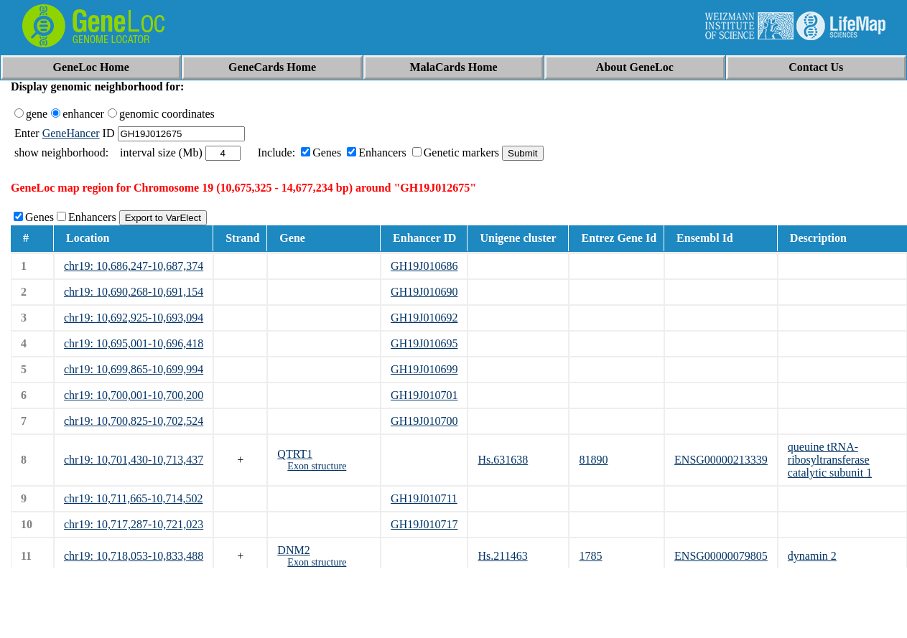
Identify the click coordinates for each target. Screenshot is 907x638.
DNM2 (293, 550)
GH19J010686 (424, 266)
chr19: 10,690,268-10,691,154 (133, 292)
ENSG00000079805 (721, 556)
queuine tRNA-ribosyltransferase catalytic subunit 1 (830, 460)
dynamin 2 (812, 556)
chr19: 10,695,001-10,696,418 (133, 343)
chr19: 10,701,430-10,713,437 (133, 460)
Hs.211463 (502, 556)
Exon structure (316, 466)
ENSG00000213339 (721, 460)
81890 (593, 460)
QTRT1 (294, 454)
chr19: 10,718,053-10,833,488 (133, 556)
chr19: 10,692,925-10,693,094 (133, 317)
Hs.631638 (503, 460)
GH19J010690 (424, 292)
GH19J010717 (424, 524)
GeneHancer (71, 133)
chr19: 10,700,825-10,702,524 (133, 421)
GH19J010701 (424, 395)
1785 (590, 556)
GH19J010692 (424, 317)
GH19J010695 (424, 343)
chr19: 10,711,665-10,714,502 (133, 498)
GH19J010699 (424, 369)
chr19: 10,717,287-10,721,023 (133, 524)
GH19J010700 (424, 421)
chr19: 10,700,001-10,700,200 (133, 395)
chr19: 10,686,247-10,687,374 (133, 266)
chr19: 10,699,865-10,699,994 (133, 369)
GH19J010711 (424, 498)
